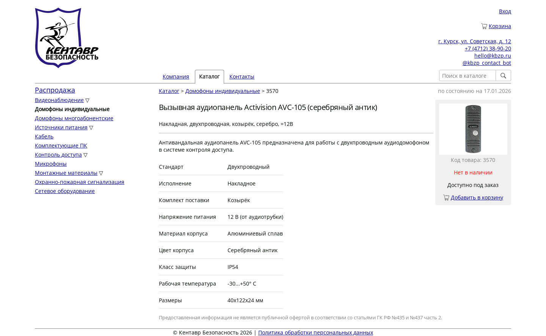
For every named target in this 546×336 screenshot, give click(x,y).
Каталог (209, 76)
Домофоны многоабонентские (74, 118)
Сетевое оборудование (65, 191)
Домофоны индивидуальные (222, 90)
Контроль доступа (58, 154)
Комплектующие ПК (61, 145)
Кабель (44, 136)
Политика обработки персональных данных (315, 332)
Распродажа (55, 89)
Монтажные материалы (66, 172)
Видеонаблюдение (59, 100)
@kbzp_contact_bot (487, 62)
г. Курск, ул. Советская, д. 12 (474, 41)
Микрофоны (51, 163)
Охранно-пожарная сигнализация (79, 181)
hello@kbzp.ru (492, 55)
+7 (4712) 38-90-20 (488, 48)
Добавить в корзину (477, 197)
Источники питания (61, 127)
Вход (505, 11)
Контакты (241, 76)
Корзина (500, 26)
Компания (176, 76)
